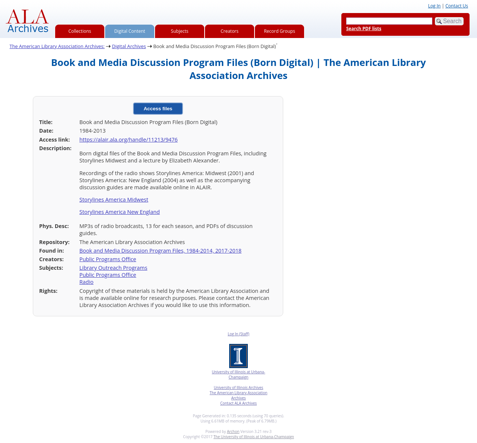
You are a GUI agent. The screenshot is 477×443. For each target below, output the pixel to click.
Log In (434, 6)
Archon (233, 431)
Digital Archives (129, 46)
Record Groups (279, 31)
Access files (157, 108)
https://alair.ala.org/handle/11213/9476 (128, 139)
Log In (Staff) (238, 333)
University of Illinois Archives (238, 387)
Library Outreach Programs (113, 267)
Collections (80, 31)
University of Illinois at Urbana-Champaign (238, 374)
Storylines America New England (119, 211)
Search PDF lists (363, 28)
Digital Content (129, 31)
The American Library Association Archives (239, 395)
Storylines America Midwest (113, 199)
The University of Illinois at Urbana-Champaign (254, 436)
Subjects (180, 31)
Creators (229, 31)
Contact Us (456, 6)
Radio (86, 281)
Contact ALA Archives (238, 403)
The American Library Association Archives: (57, 46)
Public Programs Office (107, 259)
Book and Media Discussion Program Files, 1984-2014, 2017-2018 (160, 250)
